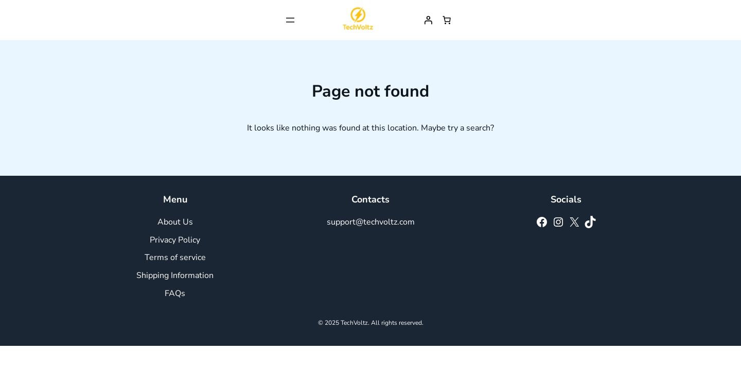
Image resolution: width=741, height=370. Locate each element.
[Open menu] (290, 20)
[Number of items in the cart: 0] (446, 20)
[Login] (428, 20)
